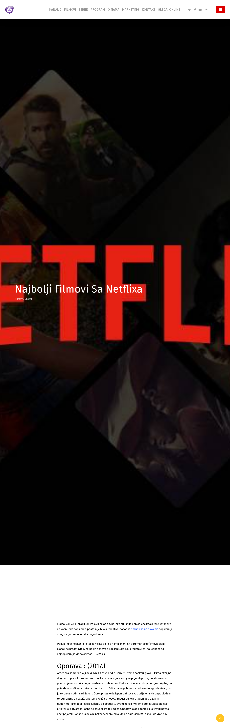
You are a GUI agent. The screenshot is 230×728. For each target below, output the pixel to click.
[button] (220, 9)
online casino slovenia (144, 629)
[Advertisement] (115, 596)
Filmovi (19, 298)
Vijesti (28, 298)
